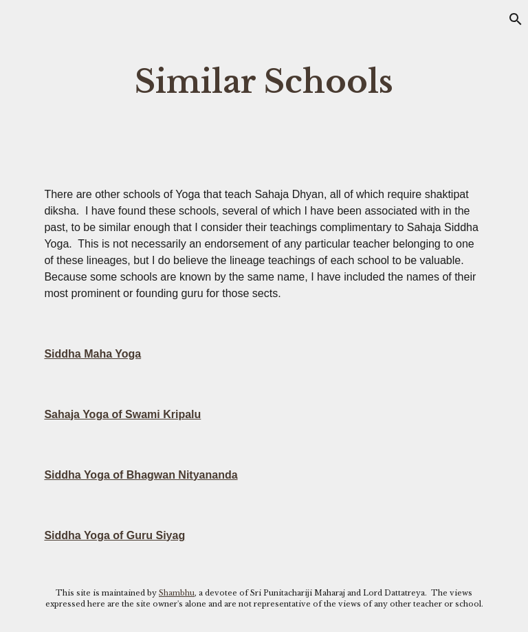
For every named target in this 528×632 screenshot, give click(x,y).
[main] (264, 82)
